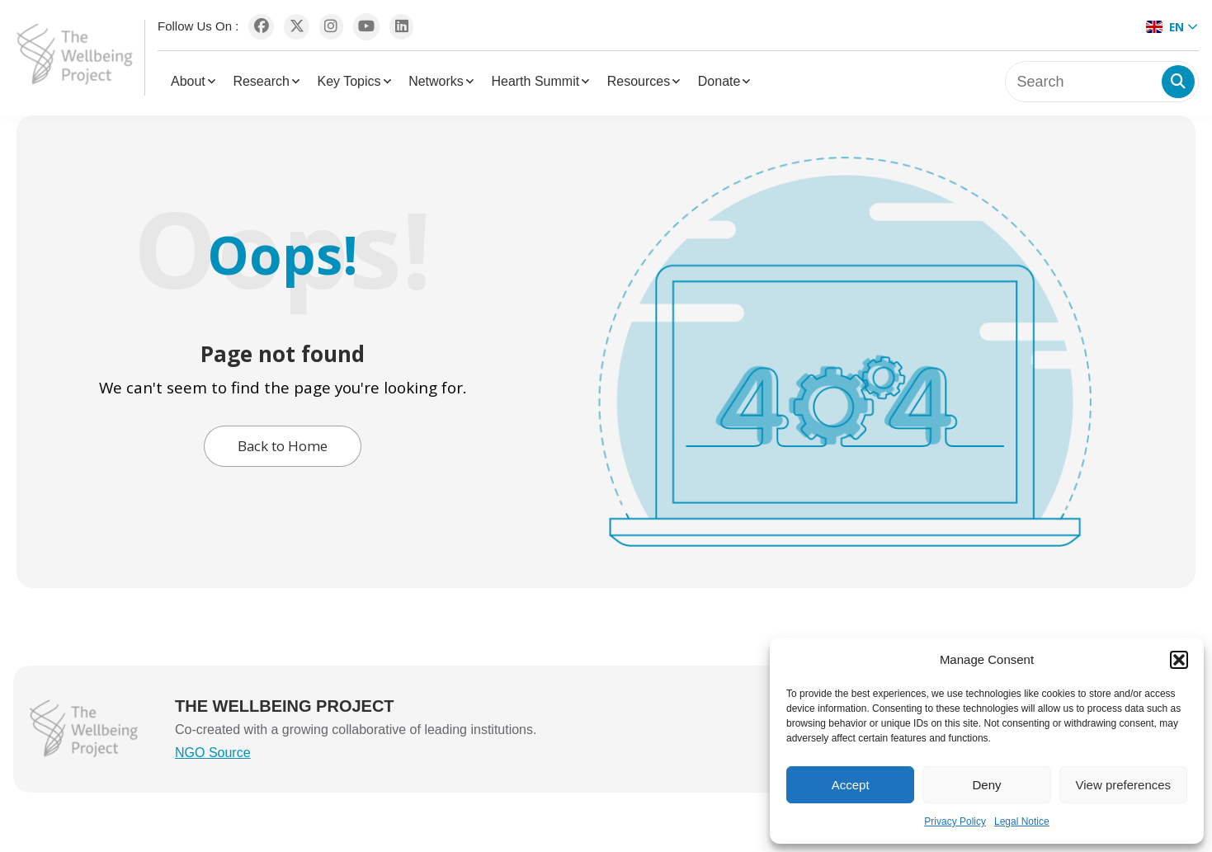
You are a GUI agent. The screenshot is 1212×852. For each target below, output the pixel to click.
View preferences (1124, 785)
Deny (986, 785)
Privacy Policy (955, 821)
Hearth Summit (535, 81)
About (188, 81)
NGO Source (213, 753)
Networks (436, 81)
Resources (638, 81)
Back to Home (283, 445)
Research (261, 81)
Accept (851, 785)
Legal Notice (1021, 821)
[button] (1179, 660)
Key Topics (348, 81)
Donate (719, 81)
